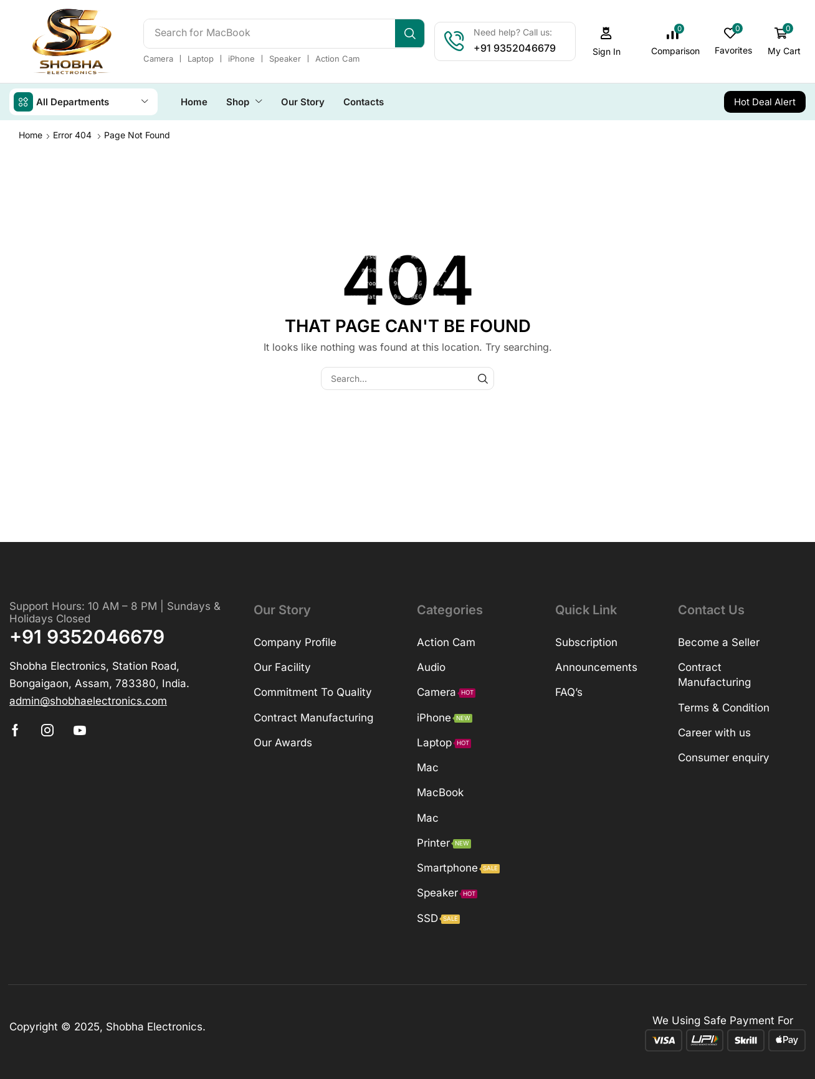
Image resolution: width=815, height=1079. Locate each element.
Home (30, 134)
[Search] (409, 33)
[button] (606, 41)
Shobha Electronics (154, 1026)
